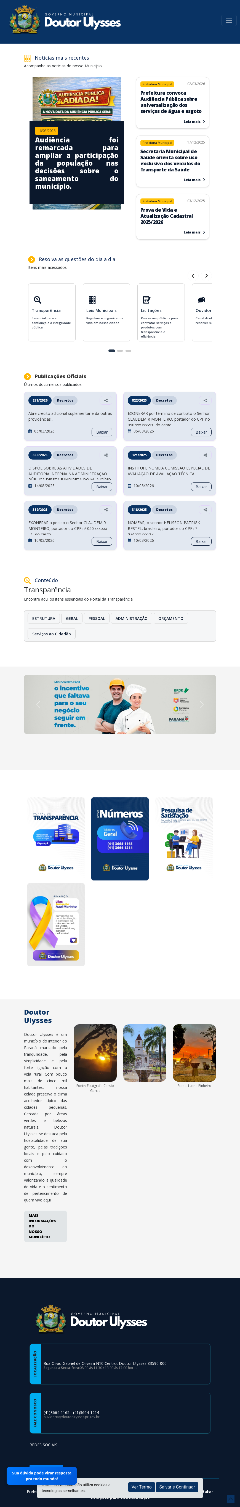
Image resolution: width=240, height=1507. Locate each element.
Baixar (102, 432)
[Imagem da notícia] (76, 163)
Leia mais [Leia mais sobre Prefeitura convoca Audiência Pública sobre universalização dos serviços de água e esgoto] (194, 121)
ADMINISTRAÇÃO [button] (132, 618)
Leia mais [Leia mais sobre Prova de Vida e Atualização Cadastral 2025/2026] (194, 232)
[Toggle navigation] (229, 20)
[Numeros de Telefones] (120, 839)
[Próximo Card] (193, 275)
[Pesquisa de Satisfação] (184, 839)
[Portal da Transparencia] (56, 839)
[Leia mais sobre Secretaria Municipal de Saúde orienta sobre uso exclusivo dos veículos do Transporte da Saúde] (172, 157)
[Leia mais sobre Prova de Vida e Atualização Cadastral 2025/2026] (172, 212)
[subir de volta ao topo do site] (230, 1499)
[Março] (56, 925)
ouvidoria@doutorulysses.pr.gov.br (72, 1417)
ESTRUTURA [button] (43, 618)
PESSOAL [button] (97, 618)
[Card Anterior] (206, 275)
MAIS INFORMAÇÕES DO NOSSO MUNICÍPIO (42, 1226)
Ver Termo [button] (142, 1487)
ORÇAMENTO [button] (170, 618)
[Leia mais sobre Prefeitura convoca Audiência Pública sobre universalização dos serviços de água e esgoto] (172, 98)
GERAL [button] (72, 618)
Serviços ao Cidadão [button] (51, 633)
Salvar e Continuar (177, 1487)
